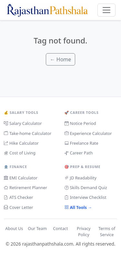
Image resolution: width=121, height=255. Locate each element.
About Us (14, 228)
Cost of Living (19, 153)
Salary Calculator (23, 123)
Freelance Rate (81, 143)
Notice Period (80, 123)
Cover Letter (18, 207)
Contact (60, 228)
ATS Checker (18, 197)
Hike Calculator (21, 143)
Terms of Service (106, 231)
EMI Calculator (20, 178)
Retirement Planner (25, 188)
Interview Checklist (85, 197)
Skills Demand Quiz (86, 188)
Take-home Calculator (27, 133)
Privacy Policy (84, 231)
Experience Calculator (88, 133)
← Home (60, 59)
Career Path (79, 153)
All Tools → (78, 207)
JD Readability (81, 178)
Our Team (37, 228)
